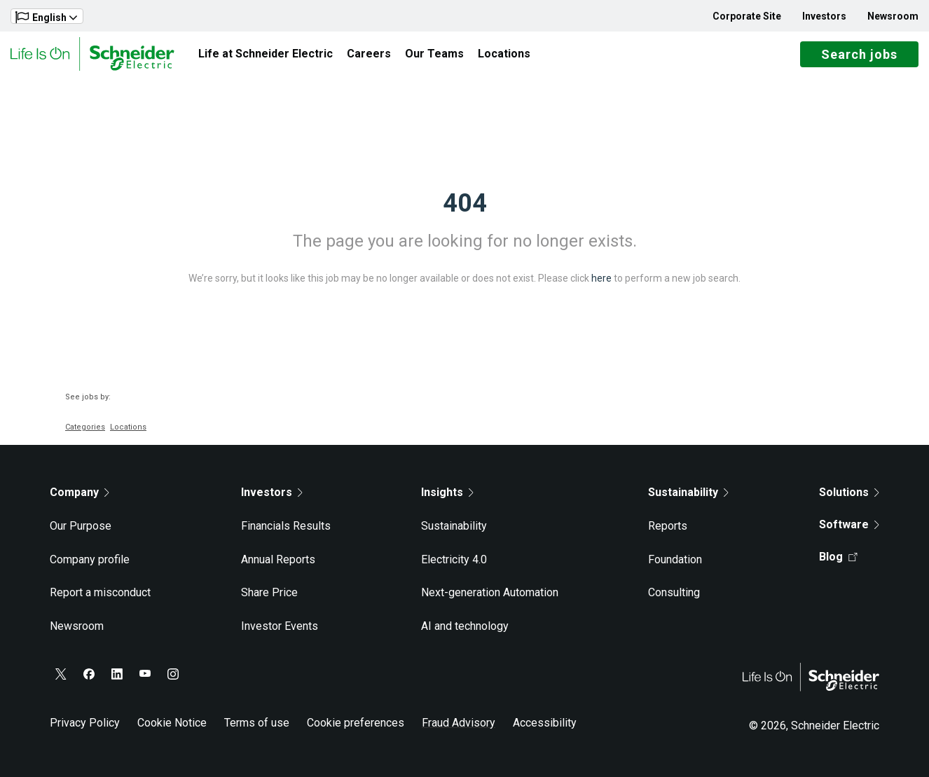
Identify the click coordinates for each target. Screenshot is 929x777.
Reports (667, 525)
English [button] (46, 17)
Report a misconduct (100, 592)
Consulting (674, 592)
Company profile (90, 559)
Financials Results (286, 525)
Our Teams (434, 53)
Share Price (269, 592)
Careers (369, 53)
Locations (504, 53)
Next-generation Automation (489, 592)
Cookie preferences (355, 722)
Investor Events (279, 626)
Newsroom (892, 16)
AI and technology (465, 626)
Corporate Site (747, 16)
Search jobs (859, 54)
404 (465, 203)
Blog (838, 556)
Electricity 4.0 (454, 559)
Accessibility (545, 722)
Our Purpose (80, 525)
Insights (447, 492)
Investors (824, 16)
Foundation (675, 559)
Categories (85, 427)
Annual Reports (278, 559)
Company (79, 492)
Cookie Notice (172, 722)
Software (849, 524)
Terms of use (256, 722)
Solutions (849, 492)
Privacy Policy (85, 722)
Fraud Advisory (458, 722)
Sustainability (454, 525)
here (601, 278)
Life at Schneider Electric (265, 53)
